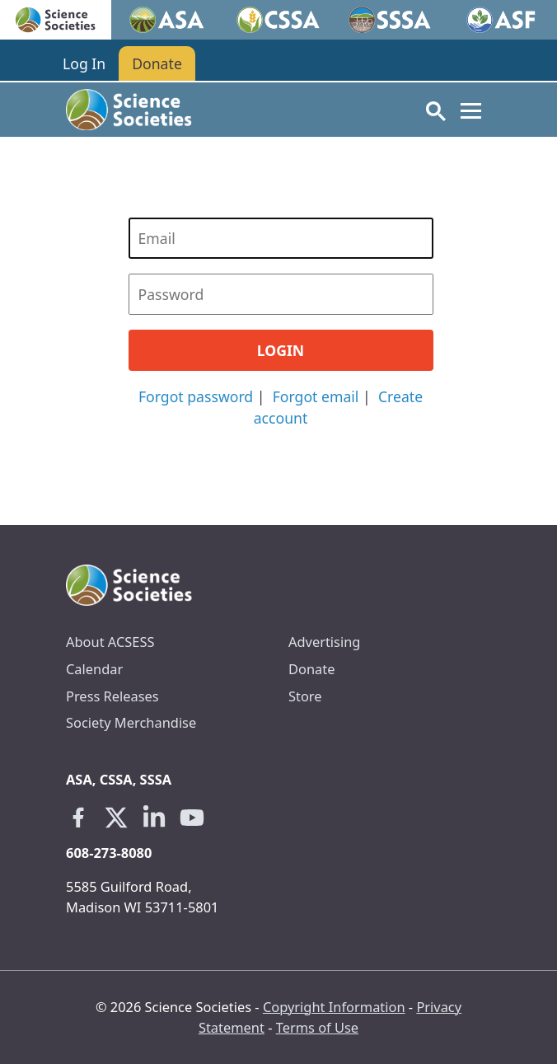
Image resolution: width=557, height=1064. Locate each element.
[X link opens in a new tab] (116, 817)
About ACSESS (110, 641)
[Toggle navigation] (471, 110)
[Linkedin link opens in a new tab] (154, 817)
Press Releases (112, 696)
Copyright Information (334, 1006)
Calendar (94, 668)
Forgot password (195, 396)
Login (280, 350)
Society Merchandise (131, 722)
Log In (84, 63)
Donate (157, 63)
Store (305, 696)
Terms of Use (317, 1027)
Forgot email (316, 396)
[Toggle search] (436, 110)
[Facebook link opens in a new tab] (78, 817)
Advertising (324, 641)
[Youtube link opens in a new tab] (192, 817)
